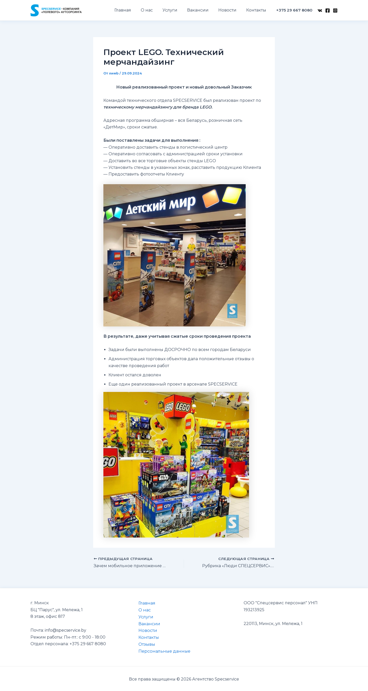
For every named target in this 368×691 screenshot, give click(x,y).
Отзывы (145, 643)
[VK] (320, 10)
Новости (146, 630)
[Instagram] (335, 10)
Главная (145, 602)
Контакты (147, 636)
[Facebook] (327, 10)
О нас (143, 609)
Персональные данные (162, 650)
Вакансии (148, 623)
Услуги (144, 616)
